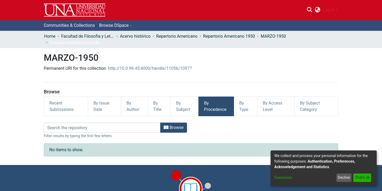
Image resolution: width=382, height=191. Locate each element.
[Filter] (102, 128)
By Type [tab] (243, 106)
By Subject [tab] (183, 106)
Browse (174, 127)
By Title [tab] (157, 106)
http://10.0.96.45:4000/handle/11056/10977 (150, 68)
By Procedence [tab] (215, 106)
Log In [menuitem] (329, 9)
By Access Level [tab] (273, 106)
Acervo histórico (135, 36)
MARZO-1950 (273, 36)
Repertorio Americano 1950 (229, 36)
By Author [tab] (133, 106)
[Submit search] (309, 10)
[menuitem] (317, 10)
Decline (344, 177)
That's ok (362, 177)
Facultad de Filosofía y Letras (87, 36)
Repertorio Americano (177, 36)
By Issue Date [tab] (101, 106)
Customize (283, 177)
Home (49, 36)
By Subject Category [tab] (310, 106)
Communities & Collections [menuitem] (69, 25)
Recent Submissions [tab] (61, 106)
